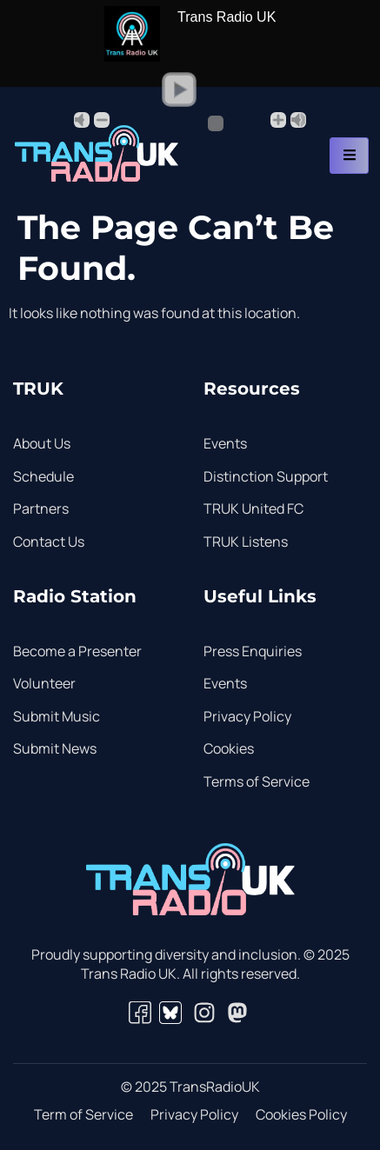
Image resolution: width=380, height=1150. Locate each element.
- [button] (102, 120)
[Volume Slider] (190, 123)
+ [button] (278, 120)
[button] (179, 89)
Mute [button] (82, 120)
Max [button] (298, 120)
